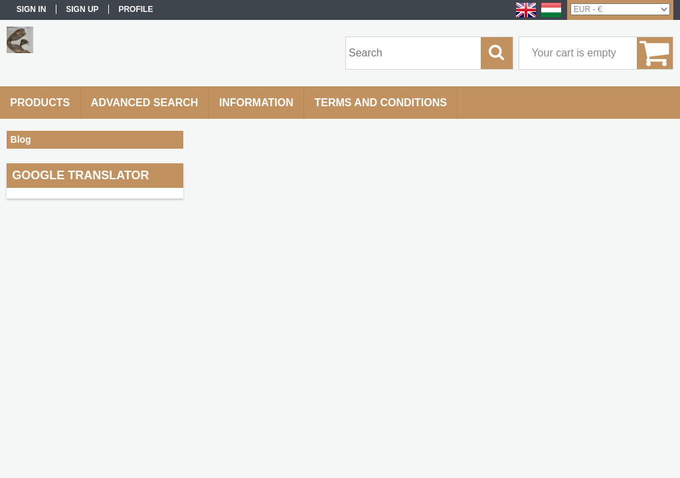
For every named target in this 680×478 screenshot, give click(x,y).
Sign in (31, 9)
